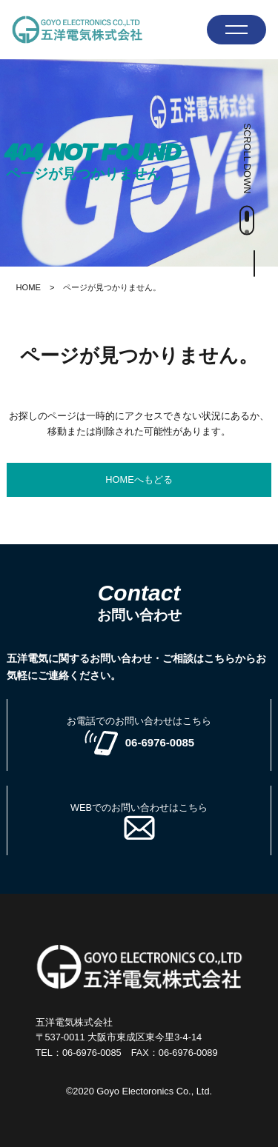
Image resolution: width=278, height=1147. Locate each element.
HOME (28, 287)
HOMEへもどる (138, 479)
